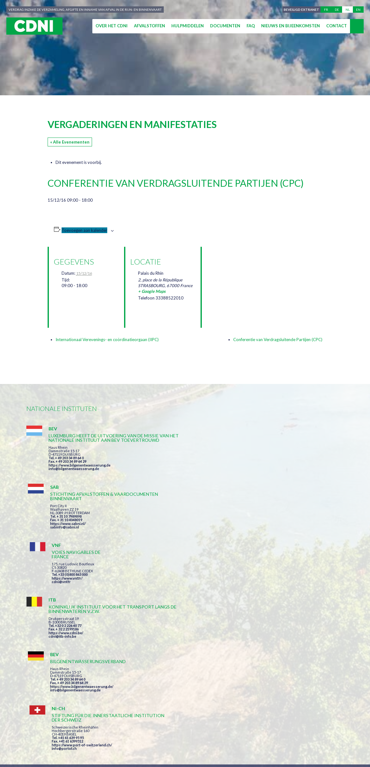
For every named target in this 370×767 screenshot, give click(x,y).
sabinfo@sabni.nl (171, 473)
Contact (336, 25)
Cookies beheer (256, 662)
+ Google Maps (152, 291)
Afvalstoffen (149, 25)
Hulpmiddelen (187, 25)
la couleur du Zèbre (122, 673)
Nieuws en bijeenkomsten (290, 25)
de (337, 9)
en (358, 9)
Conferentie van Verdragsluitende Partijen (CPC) (277, 339)
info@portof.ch (278, 546)
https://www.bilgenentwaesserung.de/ (188, 534)
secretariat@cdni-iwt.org (334, 632)
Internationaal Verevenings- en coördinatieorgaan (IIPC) (107, 339)
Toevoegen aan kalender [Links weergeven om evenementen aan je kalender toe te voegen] (84, 230)
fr (326, 9)
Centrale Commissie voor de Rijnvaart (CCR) (80, 662)
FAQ (251, 25)
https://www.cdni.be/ (66, 544)
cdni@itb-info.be (62, 547)
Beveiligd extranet (300, 9)
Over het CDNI (112, 25)
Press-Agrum (74, 673)
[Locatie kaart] (240, 280)
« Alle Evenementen (69, 142)
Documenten (225, 25)
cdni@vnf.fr (275, 465)
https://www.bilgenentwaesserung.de (79, 478)
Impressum (154, 662)
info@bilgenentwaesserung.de (74, 482)
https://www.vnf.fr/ (281, 462)
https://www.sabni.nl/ (175, 470)
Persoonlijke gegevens (202, 662)
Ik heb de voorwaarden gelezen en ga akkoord (219, 595)
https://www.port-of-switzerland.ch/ (296, 543)
